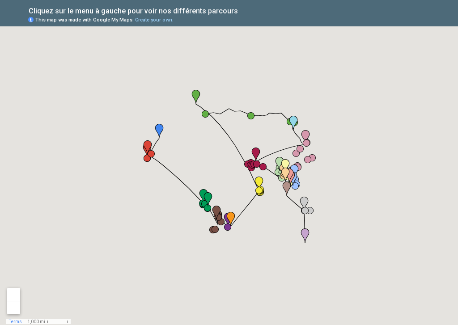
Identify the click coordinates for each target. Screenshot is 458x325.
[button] (208, 199)
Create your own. (154, 20)
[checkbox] (245, 10)
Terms (15, 321)
